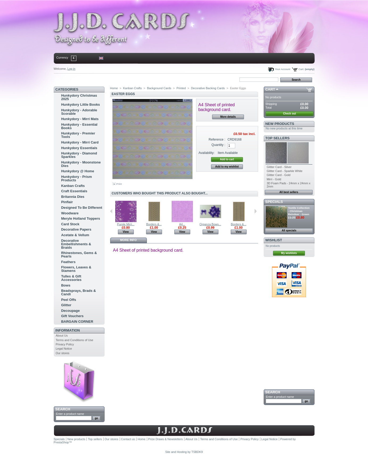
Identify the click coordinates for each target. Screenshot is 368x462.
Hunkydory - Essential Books (79, 126)
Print (119, 183)
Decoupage (70, 311)
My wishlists (289, 253)
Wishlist (273, 240)
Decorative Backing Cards (208, 88)
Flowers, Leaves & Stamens (76, 269)
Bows (66, 285)
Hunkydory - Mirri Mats (80, 119)
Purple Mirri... (125, 224)
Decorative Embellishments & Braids (76, 244)
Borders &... (154, 224)
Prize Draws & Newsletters (165, 439)
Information (67, 330)
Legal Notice (64, 348)
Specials (274, 202)
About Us (62, 335)
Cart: (301, 69)
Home (62, 79)
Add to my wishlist (227, 166)
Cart (270, 89)
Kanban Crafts (73, 186)
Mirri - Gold (274, 179)
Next (255, 211)
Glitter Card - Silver (279, 167)
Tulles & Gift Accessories (71, 278)
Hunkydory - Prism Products (76, 178)
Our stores (62, 353)
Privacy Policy (65, 344)
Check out (289, 113)
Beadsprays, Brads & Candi (78, 292)
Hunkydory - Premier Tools (78, 135)
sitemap (97, 79)
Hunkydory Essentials (79, 148)
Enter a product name (70, 413)
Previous (111, 211)
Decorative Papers (76, 229)
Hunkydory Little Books (80, 105)
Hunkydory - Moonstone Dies (81, 164)
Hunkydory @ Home (77, 171)
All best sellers (288, 192)
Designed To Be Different (81, 208)
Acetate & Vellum (75, 235)
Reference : (217, 139)
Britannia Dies (72, 197)
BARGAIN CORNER (77, 322)
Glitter (66, 305)
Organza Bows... (210, 224)
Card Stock (70, 224)
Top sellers (277, 138)
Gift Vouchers (72, 316)
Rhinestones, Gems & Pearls (79, 254)
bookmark (115, 79)
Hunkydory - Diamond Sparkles (79, 155)
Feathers (68, 262)
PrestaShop (61, 442)
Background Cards (159, 88)
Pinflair (67, 202)
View (126, 231)
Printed (181, 88)
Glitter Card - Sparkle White (284, 171)
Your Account (282, 69)
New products (279, 124)
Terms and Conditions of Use (74, 340)
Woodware (70, 213)
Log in (71, 68)
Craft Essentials (74, 191)
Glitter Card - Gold (278, 175)
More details (228, 116)
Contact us (128, 439)
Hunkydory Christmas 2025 (79, 97)
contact (80, 79)
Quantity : (218, 145)
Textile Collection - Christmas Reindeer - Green (299, 211)
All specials (289, 230)
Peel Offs (68, 300)
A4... (182, 224)
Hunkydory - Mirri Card (80, 142)
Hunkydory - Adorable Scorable (79, 112)
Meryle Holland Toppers (80, 218)
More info (128, 240)
